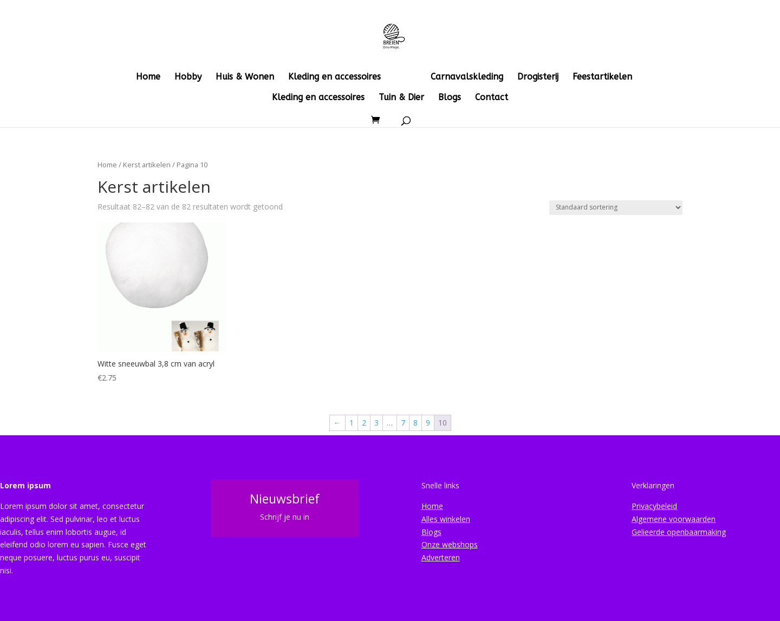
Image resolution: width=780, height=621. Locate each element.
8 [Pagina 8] (415, 422)
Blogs (449, 98)
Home (148, 77)
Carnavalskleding (467, 77)
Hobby (188, 77)
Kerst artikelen (147, 164)
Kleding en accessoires (334, 77)
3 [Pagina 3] (376, 422)
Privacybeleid (654, 506)
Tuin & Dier (401, 98)
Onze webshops (449, 544)
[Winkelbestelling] (615, 207)
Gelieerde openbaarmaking (679, 532)
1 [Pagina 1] (351, 422)
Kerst (406, 77)
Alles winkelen (445, 519)
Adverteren (440, 557)
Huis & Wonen (245, 77)
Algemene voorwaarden (674, 519)
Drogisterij (537, 77)
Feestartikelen (602, 77)
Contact (491, 98)
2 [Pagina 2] (364, 422)
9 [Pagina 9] (428, 422)
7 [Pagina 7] (403, 422)
